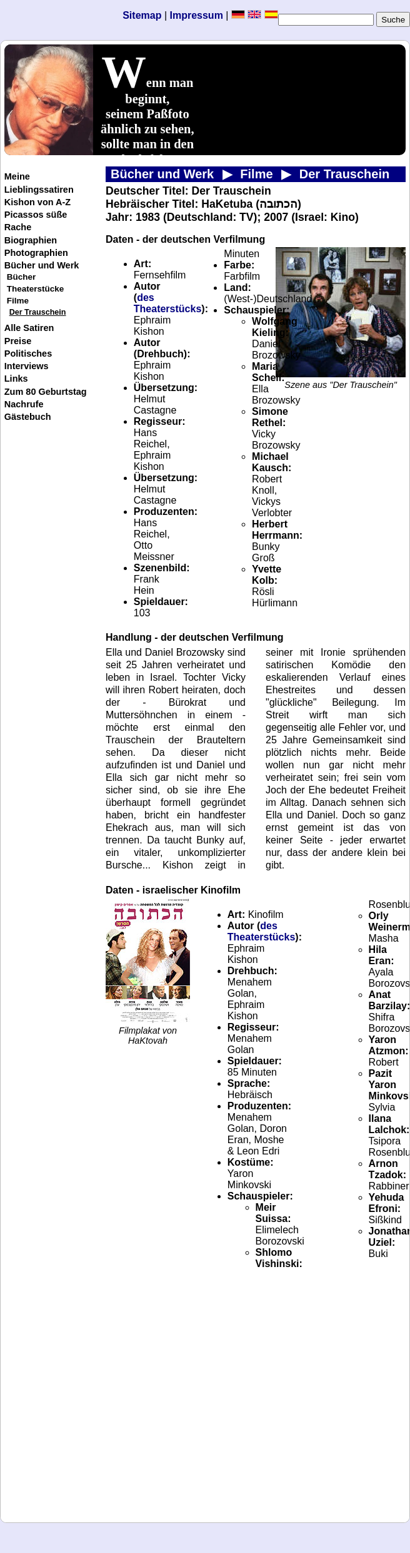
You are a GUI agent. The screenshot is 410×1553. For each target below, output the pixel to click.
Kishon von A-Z (37, 202)
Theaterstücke (35, 288)
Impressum (197, 15)
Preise (17, 341)
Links (16, 379)
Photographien (36, 253)
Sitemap (141, 15)
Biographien (30, 240)
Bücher (21, 277)
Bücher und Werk (41, 265)
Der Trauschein (37, 312)
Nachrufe (24, 404)
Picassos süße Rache (36, 221)
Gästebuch (27, 417)
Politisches (28, 354)
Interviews (26, 366)
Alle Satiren (29, 328)
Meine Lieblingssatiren (39, 182)
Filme (18, 300)
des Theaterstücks (168, 303)
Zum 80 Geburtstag (45, 392)
